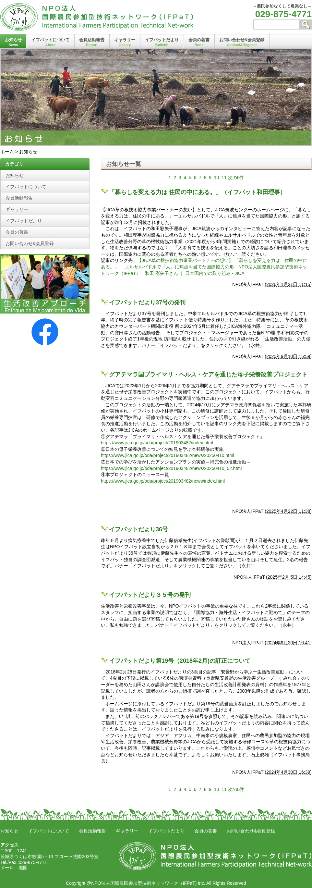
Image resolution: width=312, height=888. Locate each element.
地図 (23, 867)
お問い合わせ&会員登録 (241, 42)
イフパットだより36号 (138, 529)
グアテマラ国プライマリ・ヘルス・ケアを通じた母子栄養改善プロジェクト (208, 374)
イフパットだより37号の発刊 (147, 302)
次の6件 (236, 177)
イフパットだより (162, 42)
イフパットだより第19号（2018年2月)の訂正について (179, 661)
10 (216, 177)
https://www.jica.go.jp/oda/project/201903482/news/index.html (163, 481)
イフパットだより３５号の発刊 (150, 595)
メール (7, 867)
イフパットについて (50, 42)
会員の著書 (199, 42)
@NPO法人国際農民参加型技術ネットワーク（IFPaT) (142, 883)
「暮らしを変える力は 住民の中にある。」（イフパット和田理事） (197, 192)
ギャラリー (124, 42)
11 (224, 177)
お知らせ (13, 42)
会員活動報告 (91, 42)
